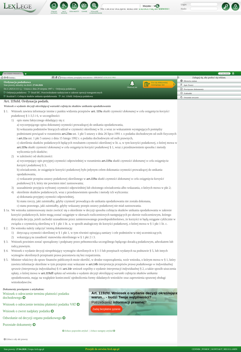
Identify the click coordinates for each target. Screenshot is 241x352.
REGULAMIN (230, 349)
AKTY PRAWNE (64, 12)
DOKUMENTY (74, 11)
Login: (184, 4)
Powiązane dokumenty (192, 89)
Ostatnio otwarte (189, 97)
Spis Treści (186, 85)
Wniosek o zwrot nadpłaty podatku (28, 311)
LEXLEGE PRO (109, 77)
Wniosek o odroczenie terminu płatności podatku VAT (41, 304)
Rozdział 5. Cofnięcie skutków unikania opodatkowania (30, 96)
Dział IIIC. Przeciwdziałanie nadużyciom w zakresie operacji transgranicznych (65, 92)
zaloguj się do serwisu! (154, 9)
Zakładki (186, 93)
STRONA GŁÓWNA (54, 12)
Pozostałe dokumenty (19, 325)
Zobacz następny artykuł (102, 331)
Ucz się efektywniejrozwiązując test (159, 83)
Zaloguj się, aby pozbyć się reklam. (209, 77)
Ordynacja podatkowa (17, 82)
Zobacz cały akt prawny (16, 339)
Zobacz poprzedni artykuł (75, 331)
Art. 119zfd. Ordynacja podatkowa (76, 96)
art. (96, 111)
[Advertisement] (120, 43)
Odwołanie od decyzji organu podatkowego (34, 318)
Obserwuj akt (132, 84)
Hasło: (184, 8)
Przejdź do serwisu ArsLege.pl (102, 349)
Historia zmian (188, 80)
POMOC (206, 349)
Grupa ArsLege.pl (36, 349)
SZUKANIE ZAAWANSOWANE (94, 12)
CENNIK (84, 11)
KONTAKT (217, 349)
